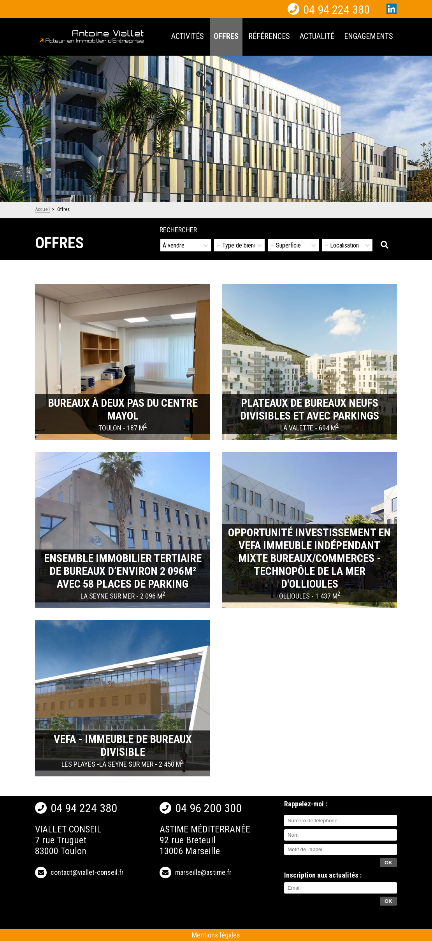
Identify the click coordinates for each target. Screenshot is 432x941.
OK (388, 901)
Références (269, 36)
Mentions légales (216, 935)
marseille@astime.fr (203, 872)
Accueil (42, 209)
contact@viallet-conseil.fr (87, 872)
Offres (226, 36)
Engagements (368, 36)
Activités (187, 36)
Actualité (317, 36)
